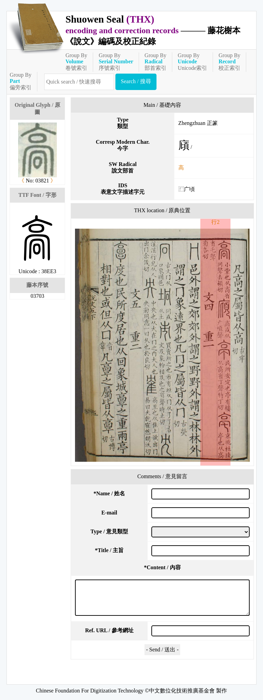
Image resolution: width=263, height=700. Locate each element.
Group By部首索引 (155, 61)
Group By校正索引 (229, 61)
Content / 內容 (162, 567)
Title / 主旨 (109, 550)
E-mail (109, 513)
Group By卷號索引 (76, 61)
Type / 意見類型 (109, 531)
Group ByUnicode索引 (192, 61)
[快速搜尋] (79, 82)
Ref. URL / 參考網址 (109, 630)
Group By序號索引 (116, 61)
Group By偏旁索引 (21, 81)
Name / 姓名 (109, 493)
